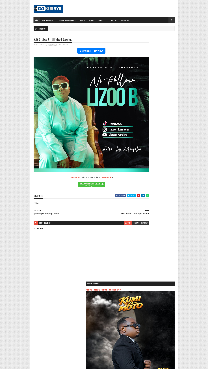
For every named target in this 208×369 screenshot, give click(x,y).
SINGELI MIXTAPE (48, 20)
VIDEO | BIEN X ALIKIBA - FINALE (55, 351)
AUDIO (91, 20)
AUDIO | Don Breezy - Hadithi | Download (59, 341)
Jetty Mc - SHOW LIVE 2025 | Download (106, 330)
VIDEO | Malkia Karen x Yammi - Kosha (156, 139)
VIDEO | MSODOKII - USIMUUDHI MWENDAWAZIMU (154, 151)
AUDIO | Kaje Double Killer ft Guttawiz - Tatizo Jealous (151, 302)
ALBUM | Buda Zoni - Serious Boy (155, 117)
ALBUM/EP (125, 20)
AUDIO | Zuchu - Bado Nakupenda (145, 313)
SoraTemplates (46, 365)
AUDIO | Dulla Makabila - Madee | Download (158, 214)
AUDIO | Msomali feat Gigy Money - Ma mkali (150, 310)
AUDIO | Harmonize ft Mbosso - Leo (146, 306)
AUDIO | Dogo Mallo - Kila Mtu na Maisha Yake (150, 298)
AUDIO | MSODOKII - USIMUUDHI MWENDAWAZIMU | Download (154, 205)
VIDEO (82, 20)
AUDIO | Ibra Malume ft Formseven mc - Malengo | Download (157, 183)
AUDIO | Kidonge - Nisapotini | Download (157, 171)
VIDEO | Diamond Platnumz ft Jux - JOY (156, 128)
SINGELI (101, 20)
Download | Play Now (80, 51)
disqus (114, 201)
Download (64, 156)
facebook (123, 201)
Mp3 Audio (96, 156)
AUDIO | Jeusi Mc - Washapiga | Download (149, 295)
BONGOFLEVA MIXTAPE (67, 20)
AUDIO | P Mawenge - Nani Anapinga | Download (108, 351)
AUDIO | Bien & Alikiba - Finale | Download (157, 193)
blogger (106, 201)
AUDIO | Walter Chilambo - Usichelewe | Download (109, 341)
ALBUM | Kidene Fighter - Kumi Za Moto (150, 53)
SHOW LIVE (113, 20)
